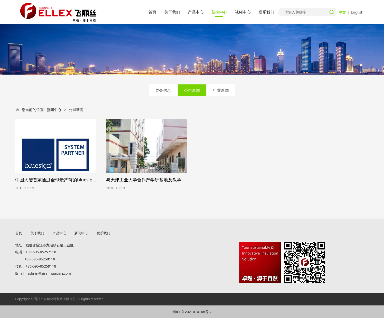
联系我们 (266, 12)
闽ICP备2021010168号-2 (192, 311)
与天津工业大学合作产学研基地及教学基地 (148, 179)
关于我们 (172, 12)
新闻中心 (219, 12)
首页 (152, 12)
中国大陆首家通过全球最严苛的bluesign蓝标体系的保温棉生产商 (79, 179)
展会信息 (163, 90)
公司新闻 (192, 90)
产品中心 (196, 12)
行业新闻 (221, 90)
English (357, 12)
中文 (342, 12)
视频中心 (243, 12)
